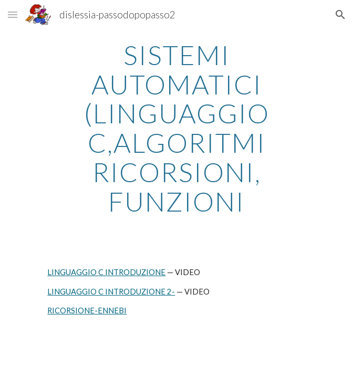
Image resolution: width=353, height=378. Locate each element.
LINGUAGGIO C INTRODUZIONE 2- (111, 291)
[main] (176, 128)
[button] (12, 14)
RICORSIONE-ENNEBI (87, 310)
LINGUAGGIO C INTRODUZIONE (106, 272)
